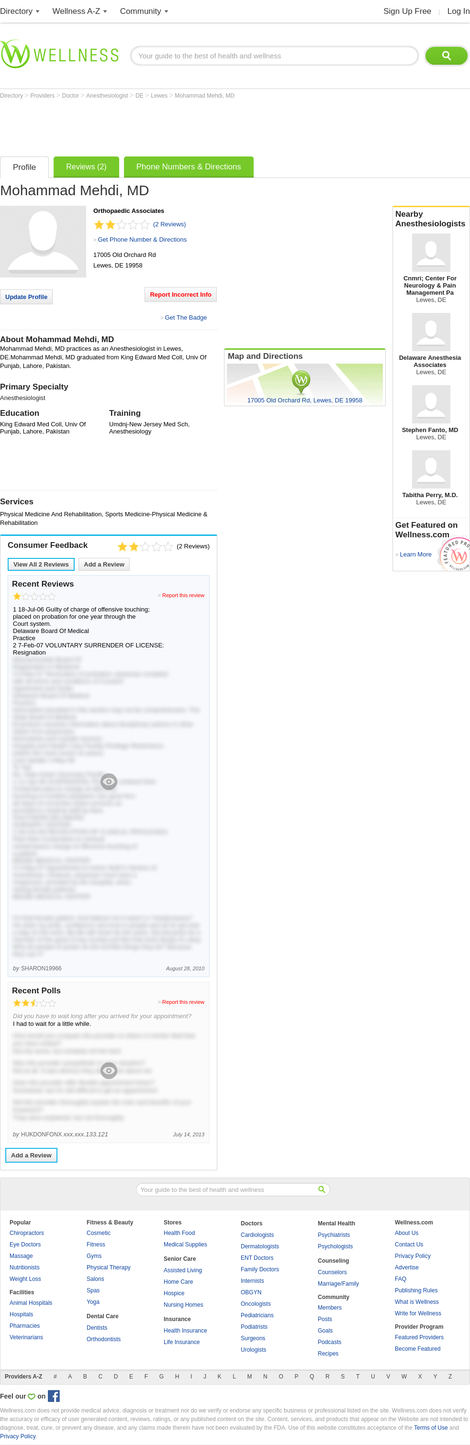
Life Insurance (182, 1342)
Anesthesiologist (108, 95)
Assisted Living (183, 1270)
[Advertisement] (174, 125)
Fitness (96, 1244)
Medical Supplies (185, 1244)
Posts (325, 1319)
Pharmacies (25, 1326)
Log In (459, 11)
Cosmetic (99, 1233)
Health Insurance (185, 1330)
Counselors (332, 1272)
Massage (21, 1256)
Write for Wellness (418, 1313)
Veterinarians (26, 1337)
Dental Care (103, 1316)
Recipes (328, 1353)
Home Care (178, 1281)
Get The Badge (186, 317)
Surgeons (253, 1338)
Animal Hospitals (31, 1303)
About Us (406, 1233)
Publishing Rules (416, 1290)
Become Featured (417, 1348)
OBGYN (251, 1292)
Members (330, 1307)
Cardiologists (257, 1235)
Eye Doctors (25, 1244)
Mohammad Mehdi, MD (205, 95)
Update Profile (26, 296)
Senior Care (180, 1259)
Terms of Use (431, 1427)
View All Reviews (41, 564)
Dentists (97, 1327)
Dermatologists (260, 1246)
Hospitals (21, 1314)
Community (140, 11)
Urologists (253, 1349)
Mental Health (336, 1223)
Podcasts (329, 1342)
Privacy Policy (413, 1256)
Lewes (160, 95)
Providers (43, 95)
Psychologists (335, 1246)
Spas (93, 1290)
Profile (24, 167)
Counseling (333, 1260)
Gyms (94, 1256)
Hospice (174, 1293)
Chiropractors (27, 1233)
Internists (252, 1281)
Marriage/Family (338, 1283)
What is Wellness (417, 1302)
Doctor (71, 95)
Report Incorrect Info (181, 294)
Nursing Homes (183, 1304)
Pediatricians (257, 1315)
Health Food (179, 1233)
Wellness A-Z (77, 11)
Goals (325, 1330)
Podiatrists (254, 1326)
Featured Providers (419, 1337)
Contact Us (409, 1244)
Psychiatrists (334, 1235)
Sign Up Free (407, 11)
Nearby (431, 219)
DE (140, 95)
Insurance (177, 1319)
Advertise (407, 1267)
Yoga (93, 1302)
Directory (16, 11)
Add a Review (104, 564)
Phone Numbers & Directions (188, 166)
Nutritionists (25, 1267)
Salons (95, 1279)
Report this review (183, 595)
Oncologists (256, 1303)
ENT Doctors (257, 1258)
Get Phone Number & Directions (142, 239)
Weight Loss (25, 1279)
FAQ (400, 1279)
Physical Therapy (109, 1267)
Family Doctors (260, 1269)
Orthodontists (104, 1339)
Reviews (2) (86, 167)
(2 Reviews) (169, 224)
